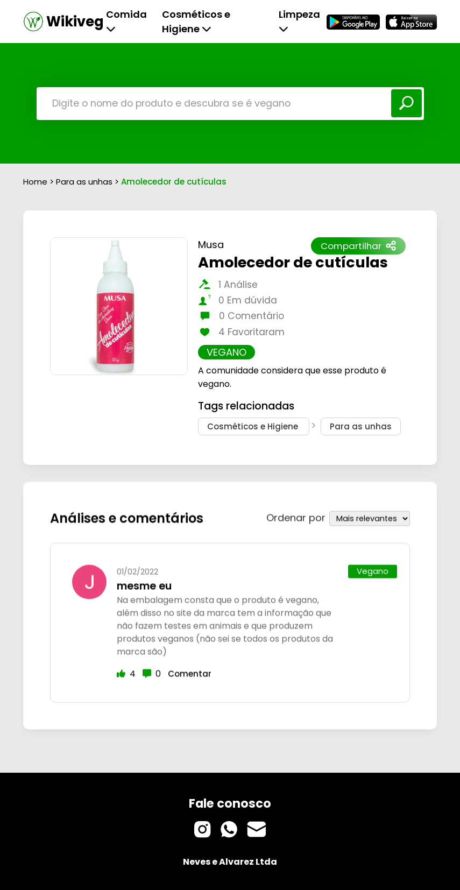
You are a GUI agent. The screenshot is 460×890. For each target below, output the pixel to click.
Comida (126, 21)
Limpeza (299, 21)
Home (35, 181)
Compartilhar (358, 245)
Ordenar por (295, 515)
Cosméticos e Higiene (196, 22)
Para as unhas (85, 181)
